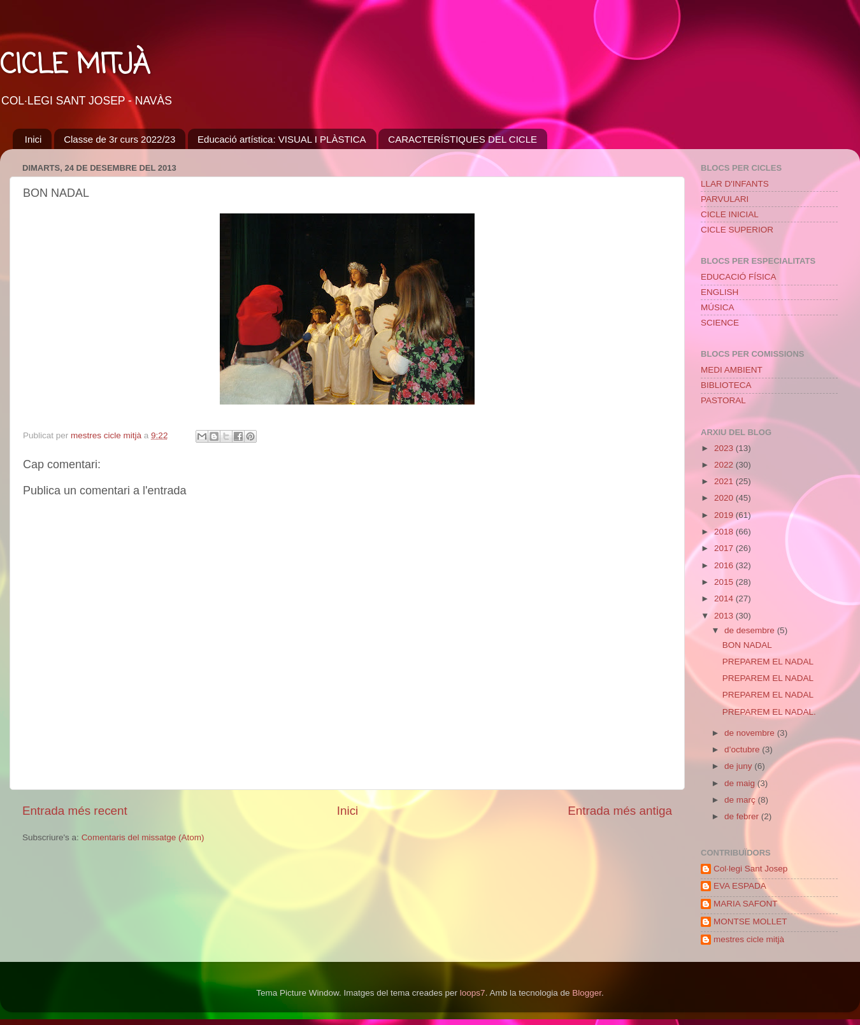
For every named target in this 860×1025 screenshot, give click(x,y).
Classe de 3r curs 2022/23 (119, 139)
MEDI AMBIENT (732, 370)
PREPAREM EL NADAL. (769, 712)
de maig (740, 783)
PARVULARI (725, 199)
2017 (725, 548)
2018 (725, 531)
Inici (33, 139)
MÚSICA (718, 307)
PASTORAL (723, 400)
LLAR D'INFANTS (735, 184)
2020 (725, 498)
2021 (725, 481)
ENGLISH (719, 292)
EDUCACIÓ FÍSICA (739, 277)
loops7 (472, 993)
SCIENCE (720, 322)
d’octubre (743, 749)
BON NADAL (747, 645)
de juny (739, 766)
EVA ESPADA (739, 886)
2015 (725, 582)
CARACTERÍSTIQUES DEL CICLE (462, 139)
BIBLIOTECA (726, 385)
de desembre (750, 630)
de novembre (750, 733)
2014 (725, 598)
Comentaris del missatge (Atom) (143, 837)
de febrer (742, 816)
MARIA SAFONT (745, 903)
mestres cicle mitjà (748, 939)
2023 (725, 448)
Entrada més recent (74, 810)
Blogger (586, 993)
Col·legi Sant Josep (750, 868)
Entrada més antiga (620, 810)
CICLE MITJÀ (75, 66)
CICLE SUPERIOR (737, 229)
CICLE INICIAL (730, 214)
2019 (725, 515)
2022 (725, 464)
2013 (725, 615)
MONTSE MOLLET (750, 921)
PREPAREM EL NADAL (767, 661)
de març (741, 800)
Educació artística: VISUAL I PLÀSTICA (281, 139)
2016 (725, 565)
